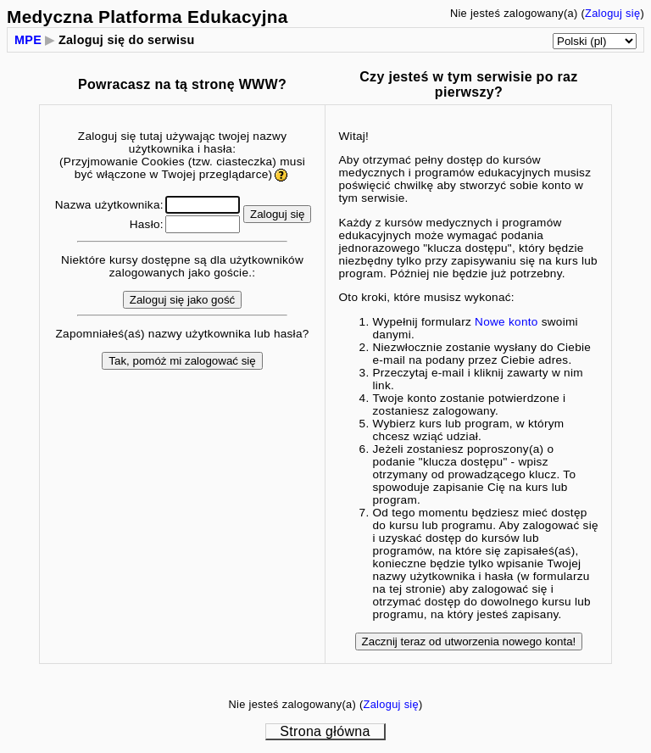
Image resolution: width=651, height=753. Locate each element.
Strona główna (325, 731)
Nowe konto (506, 321)
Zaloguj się (612, 13)
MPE (28, 40)
